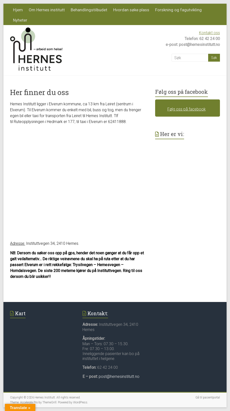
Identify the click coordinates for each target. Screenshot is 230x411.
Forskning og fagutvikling (178, 9)
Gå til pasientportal (207, 397)
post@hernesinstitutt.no (119, 376)
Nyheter (20, 20)
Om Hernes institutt (47, 9)
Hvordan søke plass (131, 9)
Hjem (18, 9)
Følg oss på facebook (181, 91)
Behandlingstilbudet (89, 9)
